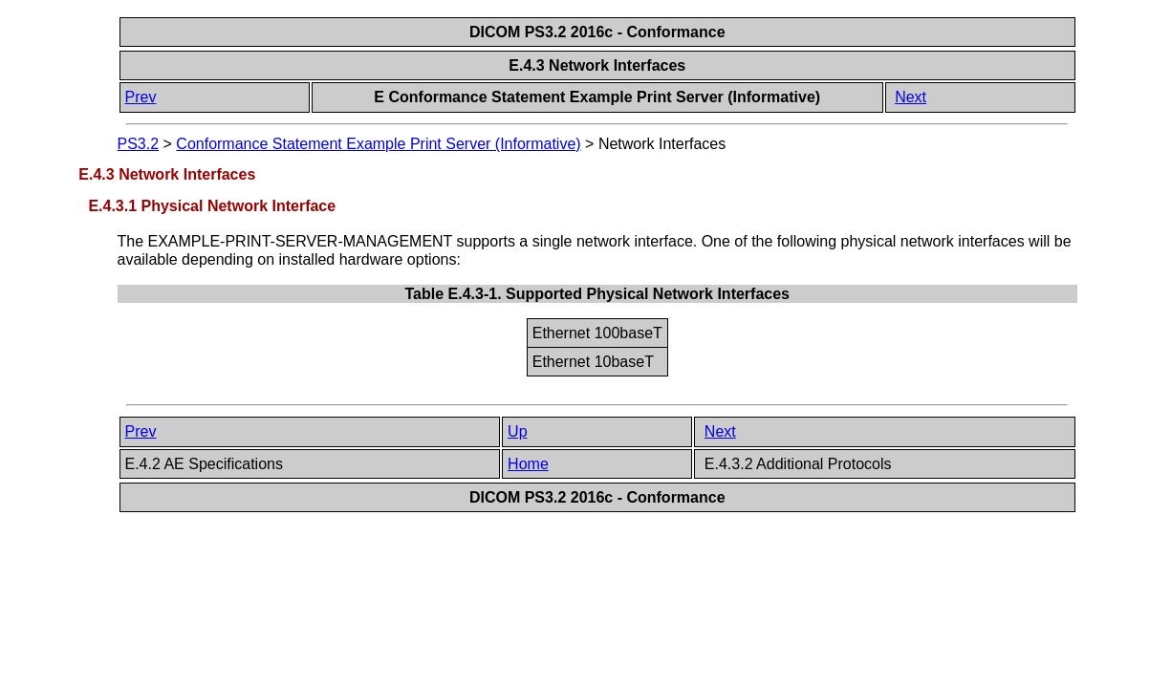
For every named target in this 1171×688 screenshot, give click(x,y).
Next (910, 97)
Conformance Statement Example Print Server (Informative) (378, 144)
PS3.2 (139, 144)
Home (528, 464)
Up (517, 431)
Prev (141, 97)
